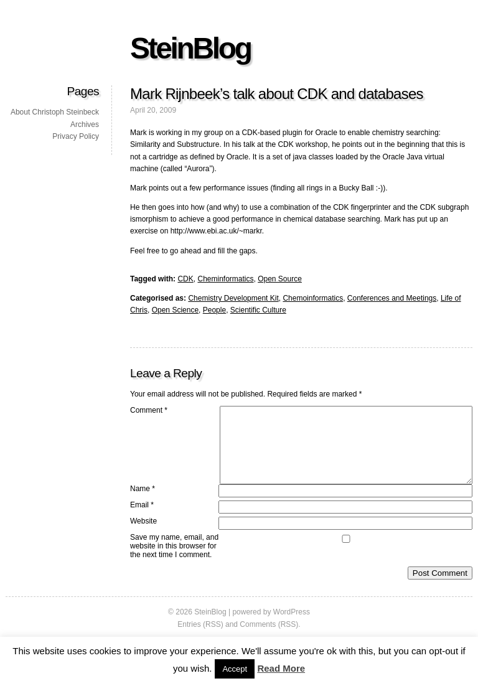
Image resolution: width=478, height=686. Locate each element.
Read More (281, 668)
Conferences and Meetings (391, 298)
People (214, 310)
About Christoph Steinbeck (55, 112)
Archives (84, 124)
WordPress (291, 627)
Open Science (175, 310)
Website (143, 536)
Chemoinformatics (313, 298)
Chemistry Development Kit (233, 298)
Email (142, 519)
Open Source (280, 279)
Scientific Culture (258, 310)
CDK (185, 279)
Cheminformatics (225, 279)
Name (142, 503)
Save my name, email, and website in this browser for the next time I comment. (174, 561)
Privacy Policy (75, 136)
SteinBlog (190, 48)
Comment (148, 410)
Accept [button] (234, 669)
